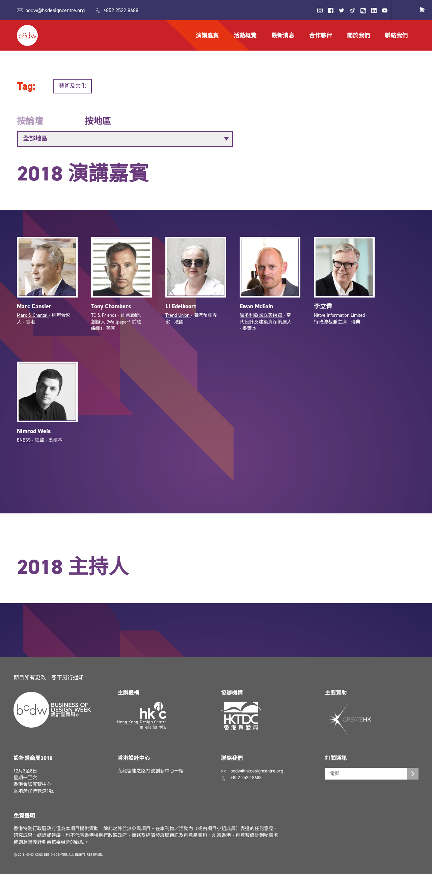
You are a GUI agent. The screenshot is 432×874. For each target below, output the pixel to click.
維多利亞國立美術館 (262, 318)
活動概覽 (245, 35)
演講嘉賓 (207, 35)
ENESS (24, 443)
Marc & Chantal (33, 318)
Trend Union (178, 318)
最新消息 (282, 35)
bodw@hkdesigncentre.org (55, 10)
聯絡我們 (396, 35)
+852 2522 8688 (120, 10)
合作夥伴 (320, 35)
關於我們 (358, 35)
